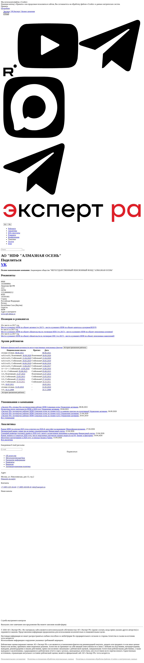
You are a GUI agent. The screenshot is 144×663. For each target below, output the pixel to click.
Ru (10, 224)
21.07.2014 (21, 374)
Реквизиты (10, 462)
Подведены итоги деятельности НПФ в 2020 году (21, 409)
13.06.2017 (26, 366)
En (5, 224)
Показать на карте (8, 479)
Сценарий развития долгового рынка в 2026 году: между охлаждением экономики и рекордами (39, 433)
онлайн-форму (60, 625)
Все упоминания (7, 418)
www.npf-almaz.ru (8, 314)
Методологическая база (15, 458)
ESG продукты (14, 233)
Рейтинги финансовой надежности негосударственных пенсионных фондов (31, 347)
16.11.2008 (9, 390)
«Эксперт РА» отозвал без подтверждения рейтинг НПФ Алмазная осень (31, 407)
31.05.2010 (19, 387)
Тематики (12, 239)
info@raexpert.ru (38, 487)
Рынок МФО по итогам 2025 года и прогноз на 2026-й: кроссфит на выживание (33, 429)
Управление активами (69, 407)
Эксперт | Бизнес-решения (24, 11)
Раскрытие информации (15, 460)
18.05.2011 (9, 384)
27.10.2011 (20, 379)
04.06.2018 (26, 363)
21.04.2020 (26, 358)
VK (4, 264)
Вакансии (10, 464)
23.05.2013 (20, 377)
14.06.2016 (25, 369)
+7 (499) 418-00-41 (24, 487)
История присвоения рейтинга (75, 347)
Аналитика (12, 231)
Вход (6, 14)
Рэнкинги (12, 235)
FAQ (10, 244)
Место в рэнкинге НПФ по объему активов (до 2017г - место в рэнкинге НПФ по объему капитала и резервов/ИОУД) (48, 327)
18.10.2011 (20, 382)
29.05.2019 (26, 361)
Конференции (13, 237)
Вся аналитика (7, 440)
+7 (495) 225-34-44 (8, 487)
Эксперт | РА (8, 11)
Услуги (11, 241)
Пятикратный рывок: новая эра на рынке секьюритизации (24, 431)
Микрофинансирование (75, 429)
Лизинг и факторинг (85, 435)
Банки (49, 438)
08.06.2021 (19, 353)
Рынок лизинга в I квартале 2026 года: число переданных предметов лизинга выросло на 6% (38, 435)
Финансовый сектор (56, 431)
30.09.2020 (26, 355)
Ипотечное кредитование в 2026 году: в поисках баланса (24, 438)
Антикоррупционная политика (18, 466)
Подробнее (5, 8)
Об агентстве (11, 456)
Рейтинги (12, 229)
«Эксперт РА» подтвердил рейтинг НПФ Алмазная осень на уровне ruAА (31, 413)
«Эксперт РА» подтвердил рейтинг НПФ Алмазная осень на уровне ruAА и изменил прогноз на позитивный (45, 411)
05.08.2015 (23, 371)
